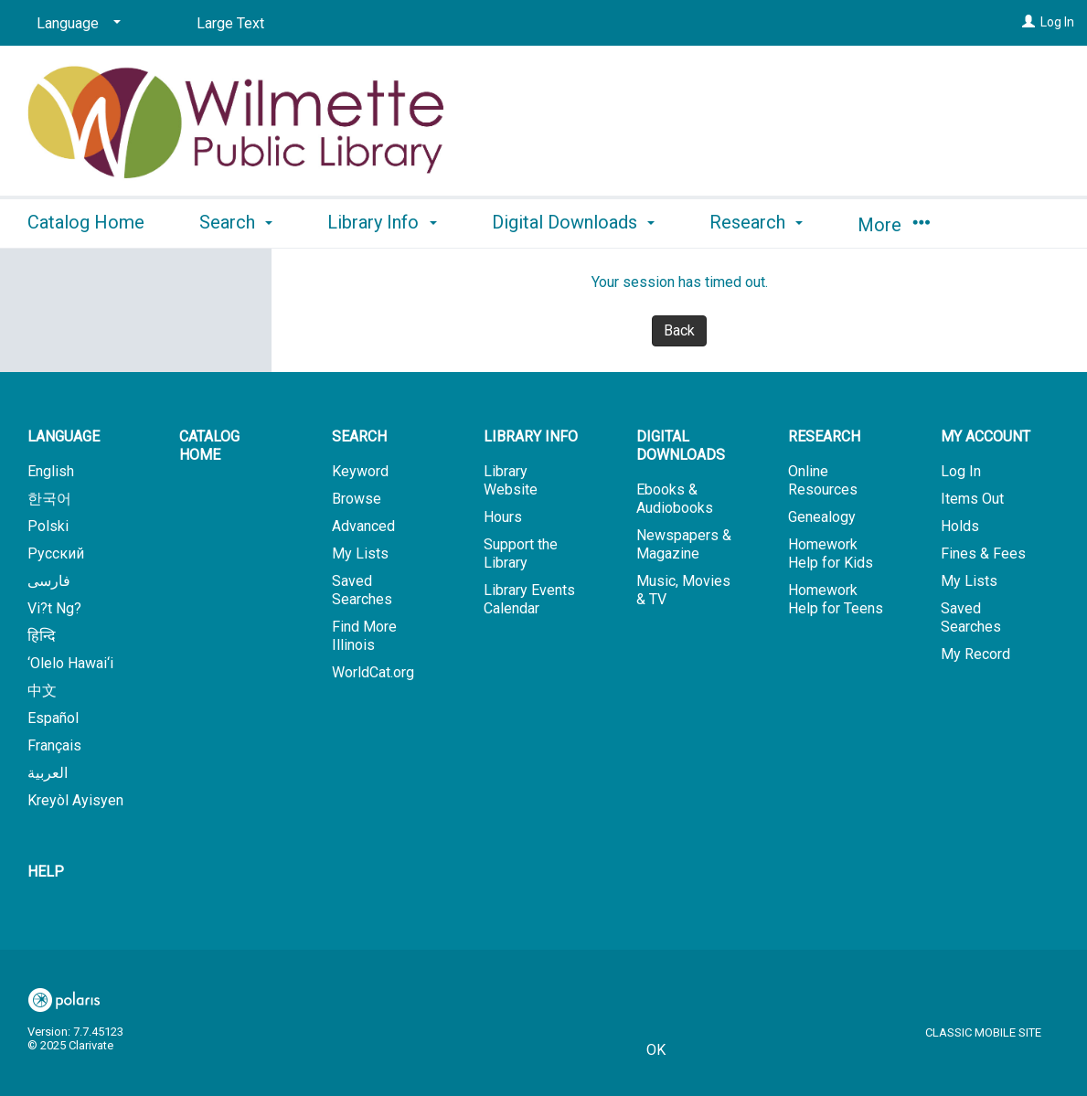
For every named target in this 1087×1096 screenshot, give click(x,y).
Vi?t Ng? (54, 608)
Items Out (972, 498)
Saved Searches (362, 590)
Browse (356, 498)
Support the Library (521, 553)
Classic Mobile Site (983, 1032)
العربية (47, 773)
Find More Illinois (364, 636)
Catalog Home (85, 222)
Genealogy (822, 517)
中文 (42, 690)
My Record (975, 654)
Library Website (511, 480)
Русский (55, 553)
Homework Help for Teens (835, 599)
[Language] (75, 23)
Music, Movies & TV (683, 590)
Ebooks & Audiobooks (674, 498)
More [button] (894, 225)
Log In (1057, 22)
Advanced (363, 526)
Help (45, 871)
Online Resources (823, 480)
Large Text (230, 23)
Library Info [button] (381, 222)
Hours (503, 517)
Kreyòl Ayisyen (75, 800)
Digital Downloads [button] (573, 222)
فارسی (48, 581)
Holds (960, 526)
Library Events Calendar (529, 599)
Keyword (360, 471)
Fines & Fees (983, 553)
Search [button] (235, 222)
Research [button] (756, 222)
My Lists (360, 553)
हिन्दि (41, 635)
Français (54, 745)
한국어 (49, 498)
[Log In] (1028, 22)
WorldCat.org (373, 672)
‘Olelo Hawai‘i (70, 663)
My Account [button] (985, 436)
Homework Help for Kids (830, 553)
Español (53, 718)
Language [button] (63, 436)
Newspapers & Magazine (683, 544)
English (50, 471)
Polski (48, 526)
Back (679, 330)
